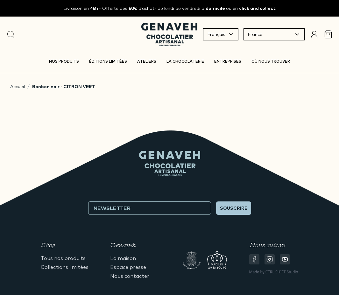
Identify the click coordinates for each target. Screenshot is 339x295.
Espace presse (128, 267)
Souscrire (233, 208)
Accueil (17, 86)
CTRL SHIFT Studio (281, 272)
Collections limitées (64, 267)
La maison (123, 258)
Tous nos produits (63, 258)
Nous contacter (129, 276)
